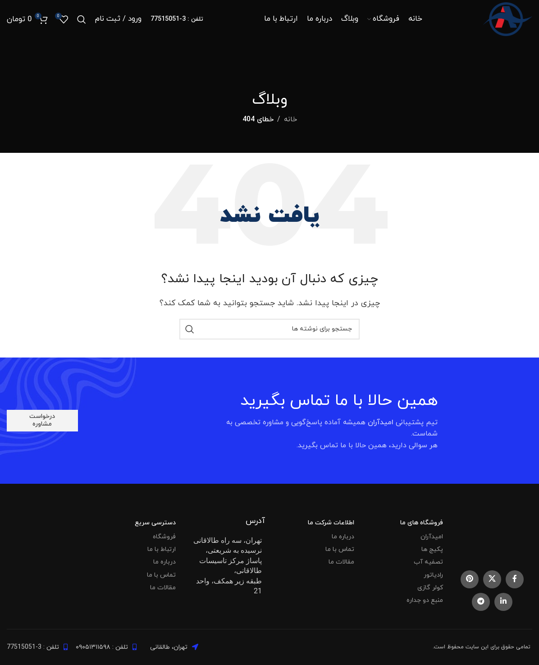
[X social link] (492, 579)
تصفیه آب (428, 562)
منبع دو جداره (425, 600)
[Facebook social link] (515, 579)
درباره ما (343, 536)
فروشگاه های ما (421, 522)
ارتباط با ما (161, 549)
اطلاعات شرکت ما (331, 522)
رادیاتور (433, 575)
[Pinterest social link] (470, 579)
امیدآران (431, 536)
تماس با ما (339, 549)
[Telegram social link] (481, 602)
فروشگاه (164, 536)
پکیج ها (432, 549)
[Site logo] (506, 20)
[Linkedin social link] (503, 602)
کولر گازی (430, 587)
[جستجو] (82, 20)
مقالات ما (341, 562)
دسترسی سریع (155, 522)
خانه (290, 119)
